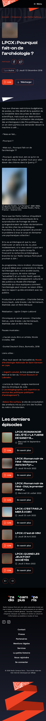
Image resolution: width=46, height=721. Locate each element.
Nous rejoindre (22, 657)
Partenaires (23, 639)
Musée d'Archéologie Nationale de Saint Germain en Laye (22, 362)
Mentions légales (22, 643)
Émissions (16, 17)
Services (22, 648)
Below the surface (12, 402)
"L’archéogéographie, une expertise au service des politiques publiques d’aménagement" (21, 392)
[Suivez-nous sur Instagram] (9, 622)
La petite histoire (23, 653)
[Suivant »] (12, 581)
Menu (38, 4)
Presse (22, 634)
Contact (23, 629)
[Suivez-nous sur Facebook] (4, 622)
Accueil (5, 17)
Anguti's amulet (11, 372)
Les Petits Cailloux (32, 17)
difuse (33, 673)
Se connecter (22, 662)
